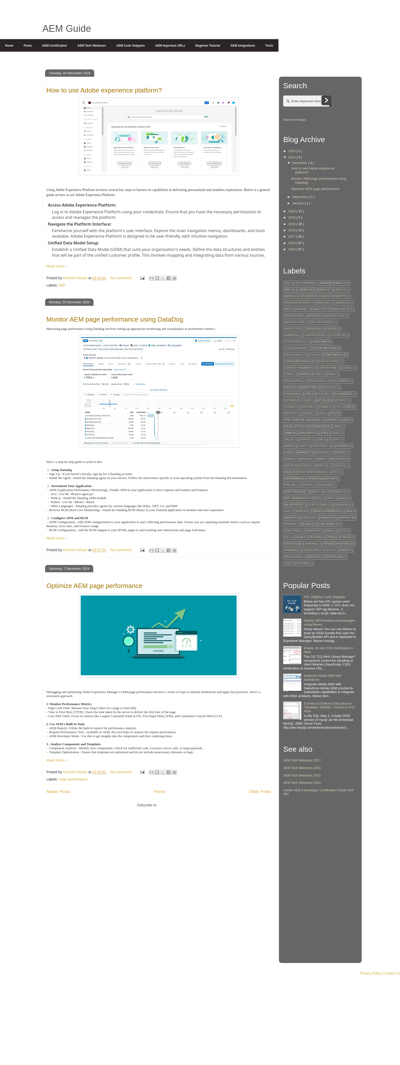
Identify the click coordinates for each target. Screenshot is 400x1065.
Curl (317, 374)
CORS (287, 374)
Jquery (334, 439)
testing (315, 537)
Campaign (290, 335)
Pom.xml (290, 485)
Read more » (56, 266)
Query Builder (294, 491)
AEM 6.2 (289, 289)
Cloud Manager (295, 348)
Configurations (295, 361)
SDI (286, 511)
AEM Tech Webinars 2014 (302, 783)
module (305, 459)
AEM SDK (323, 302)
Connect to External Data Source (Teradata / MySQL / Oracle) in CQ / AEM (329, 707)
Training (311, 543)
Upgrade (290, 550)
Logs (287, 452)
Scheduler (340, 504)
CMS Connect (293, 354)
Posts (28, 45)
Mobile (340, 452)
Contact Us (391, 973)
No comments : (122, 278)
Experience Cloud (297, 400)
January (298, 203)
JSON (287, 446)
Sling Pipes (292, 530)
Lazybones (340, 446)
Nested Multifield (297, 465)
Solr (341, 530)
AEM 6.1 (340, 283)
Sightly (344, 517)
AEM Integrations (242, 45)
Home (9, 45)
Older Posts (260, 791)
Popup (307, 485)
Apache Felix (335, 315)
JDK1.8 (288, 439)
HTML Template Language (301, 420)
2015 (292, 249)
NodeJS (339, 465)
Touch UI (290, 543)
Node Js (322, 465)
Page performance (73, 779)
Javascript (306, 433)
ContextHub (326, 367)
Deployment (339, 380)
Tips (330, 537)
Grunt (306, 413)
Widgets (314, 556)
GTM (321, 413)
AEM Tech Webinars (91, 45)
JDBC (335, 433)
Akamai (301, 309)
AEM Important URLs (170, 45)
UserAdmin (311, 550)
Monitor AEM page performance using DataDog (114, 319)
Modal (288, 459)
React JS (318, 491)
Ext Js (321, 400)
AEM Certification (54, 45)
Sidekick (326, 517)
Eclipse (322, 394)
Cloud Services (324, 348)
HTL (333, 413)
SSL (286, 537)
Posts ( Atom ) (169, 805)
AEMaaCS (342, 302)
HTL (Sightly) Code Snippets (324, 597)
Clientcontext (294, 341)
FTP (337, 407)
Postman (325, 485)
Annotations (293, 315)
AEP (61, 285)
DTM (307, 394)
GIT (348, 407)
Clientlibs (319, 341)
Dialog (289, 387)
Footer (306, 407)
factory (339, 400)
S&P (329, 498)
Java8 (287, 433)
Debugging (316, 380)
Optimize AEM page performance (94, 586)
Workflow (334, 556)
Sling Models (327, 524)
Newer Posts (58, 791)
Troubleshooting (336, 543)
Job (319, 439)
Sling (306, 524)
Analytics (319, 309)
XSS (286, 563)
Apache (314, 315)
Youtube (302, 563)
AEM (324, 283)
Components (333, 354)
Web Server (292, 556)
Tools (269, 45)
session (308, 517)
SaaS (342, 498)
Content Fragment (297, 367)
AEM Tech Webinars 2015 (302, 775)
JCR (323, 433)
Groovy (289, 413)
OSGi (287, 472)
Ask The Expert (321, 322)
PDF (335, 472)
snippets (313, 530)
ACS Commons (305, 283)
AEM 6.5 (340, 289)
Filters (289, 407)
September (300, 197)
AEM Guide (66, 28)
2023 (292, 211)
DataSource (292, 380)
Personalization (322, 478)
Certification (313, 335)
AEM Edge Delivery (297, 302)
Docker (330, 387)
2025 (292, 151)
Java (337, 426)
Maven (302, 452)
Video (344, 550)
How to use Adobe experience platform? (104, 90)
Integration (317, 426)
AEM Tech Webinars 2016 (302, 768)
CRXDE (302, 374)
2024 (292, 157)
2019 (292, 224)
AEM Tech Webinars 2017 (302, 760)
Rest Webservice (296, 498)
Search (300, 511)
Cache (331, 328)
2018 (292, 230)
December (300, 163)
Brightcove (292, 328)
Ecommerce (343, 394)
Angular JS (341, 309)
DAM (331, 374)
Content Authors (326, 361)
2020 (292, 217)
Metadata (321, 452)
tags (299, 537)
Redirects (338, 491)
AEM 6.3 (307, 289)
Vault (329, 550)
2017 (292, 236)
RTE (317, 498)
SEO (348, 511)
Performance (294, 478)
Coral (346, 367)
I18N (345, 420)
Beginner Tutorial (207, 45)
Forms (323, 407)
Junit (301, 446)
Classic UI (337, 335)
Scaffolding (317, 504)
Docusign (291, 394)
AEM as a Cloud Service (300, 296)
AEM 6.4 (323, 289)
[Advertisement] (320, 884)
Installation (293, 426)
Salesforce (292, 504)
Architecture (294, 322)
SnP (328, 530)
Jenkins (304, 439)
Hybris (331, 420)
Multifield (338, 459)
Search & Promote (326, 511)
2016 (292, 243)
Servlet (289, 517)
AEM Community (334, 296)
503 (286, 283)
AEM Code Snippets (130, 45)
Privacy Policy (371, 973)
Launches (319, 446)
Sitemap (289, 524)
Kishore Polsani (294, 120)
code (313, 354)
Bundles (314, 328)
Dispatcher (309, 387)
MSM (321, 459)
